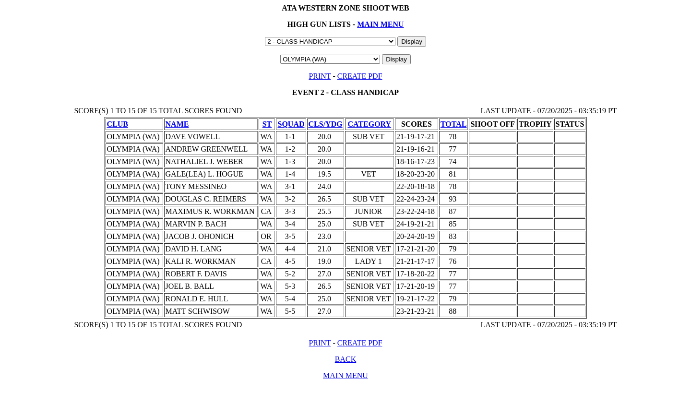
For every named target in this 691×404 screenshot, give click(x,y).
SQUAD (290, 124)
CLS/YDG (326, 124)
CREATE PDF (359, 76)
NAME (177, 124)
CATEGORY (369, 124)
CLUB (117, 124)
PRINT (320, 76)
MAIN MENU (380, 24)
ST (267, 124)
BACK (345, 359)
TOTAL (454, 124)
